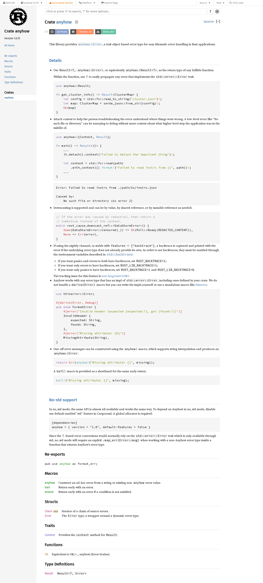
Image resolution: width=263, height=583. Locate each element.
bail (47, 487)
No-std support (63, 399)
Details (55, 60)
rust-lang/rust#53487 (115, 276)
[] (218, 22)
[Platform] (87, 3)
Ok (46, 554)
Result (49, 573)
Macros (8, 61)
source (209, 22)
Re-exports (10, 55)
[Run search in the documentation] (126, 11)
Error (48, 515)
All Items (9, 45)
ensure (49, 492)
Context (50, 535)
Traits (7, 71)
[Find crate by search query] (247, 3)
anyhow (8, 97)
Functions (10, 77)
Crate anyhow (16, 31)
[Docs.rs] (9, 3)
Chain (48, 511)
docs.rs (203, 2)
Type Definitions (13, 82)
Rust (219, 2)
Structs (8, 66)
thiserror (201, 285)
